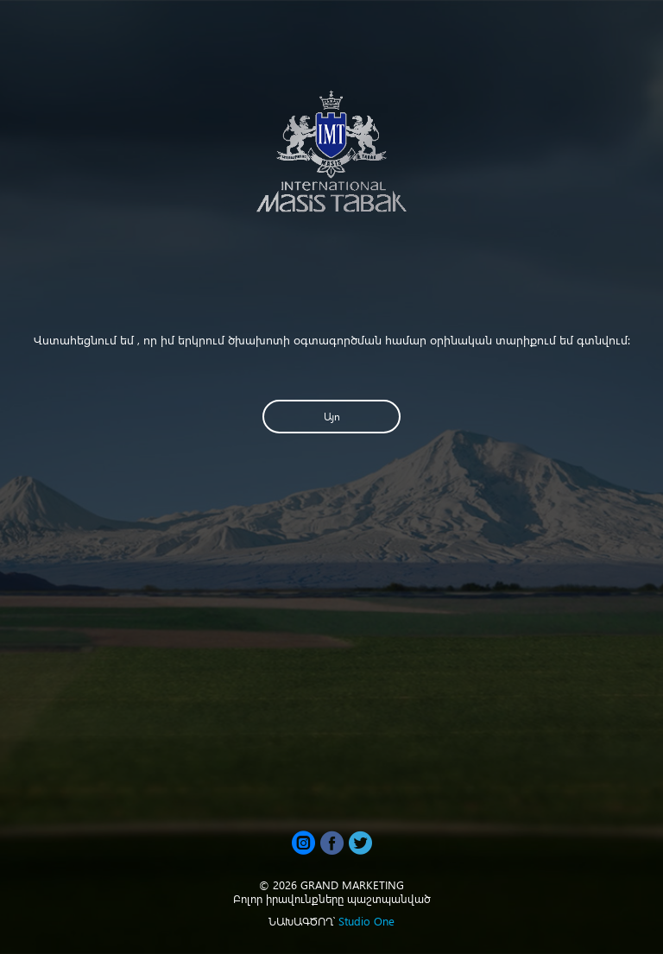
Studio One (366, 920)
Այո (332, 416)
